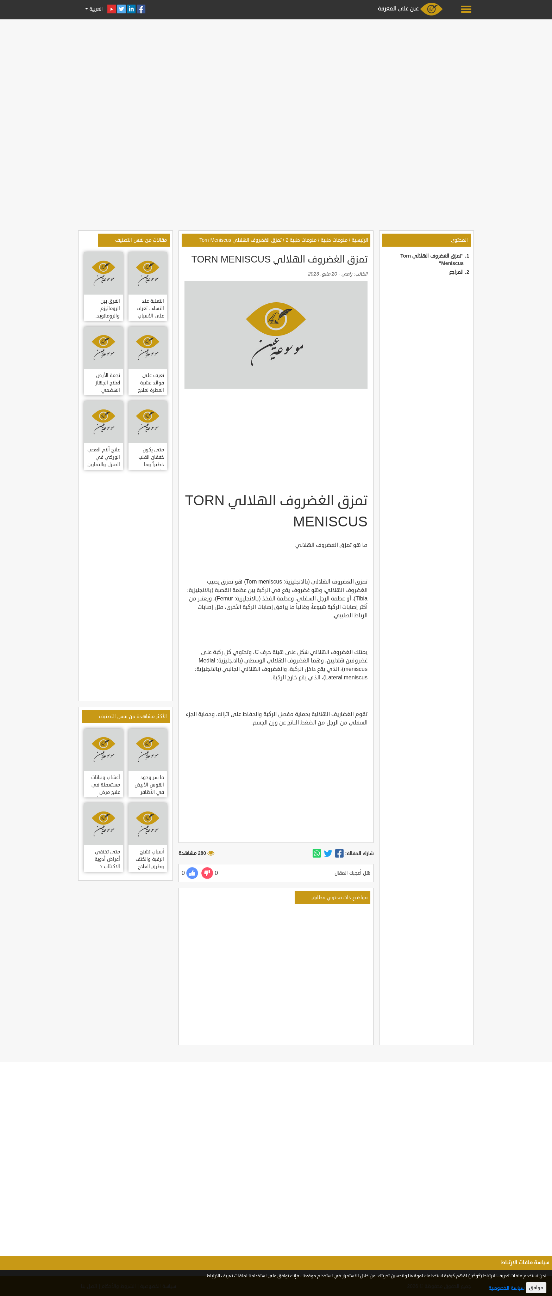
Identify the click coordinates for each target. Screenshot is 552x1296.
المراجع (456, 272)
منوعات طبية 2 (301, 240)
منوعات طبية (334, 240)
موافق (536, 1287)
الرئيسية (360, 240)
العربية (95, 9)
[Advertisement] (276, 71)
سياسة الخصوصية (507, 1288)
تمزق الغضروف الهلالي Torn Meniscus (240, 240)
